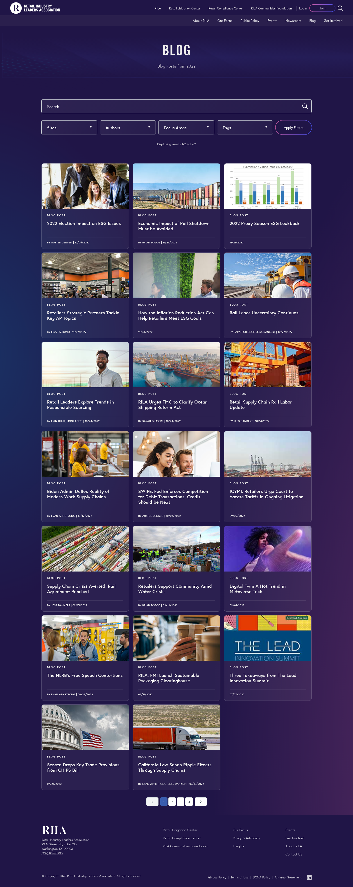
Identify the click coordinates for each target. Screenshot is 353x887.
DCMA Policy (262, 877)
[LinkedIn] (309, 877)
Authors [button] (113, 127)
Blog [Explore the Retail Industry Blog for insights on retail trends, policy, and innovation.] (312, 20)
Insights (238, 845)
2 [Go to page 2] (172, 801)
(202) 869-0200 (52, 853)
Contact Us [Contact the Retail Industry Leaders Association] (293, 854)
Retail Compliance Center (225, 8)
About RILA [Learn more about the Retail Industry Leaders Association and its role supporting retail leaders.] (201, 20)
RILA (158, 8)
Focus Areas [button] (175, 127)
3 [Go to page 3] (180, 801)
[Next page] (201, 801)
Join (322, 8)
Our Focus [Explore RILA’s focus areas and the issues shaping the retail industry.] (225, 20)
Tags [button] (227, 127)
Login (303, 8)
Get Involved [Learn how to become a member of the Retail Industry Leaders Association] (333, 20)
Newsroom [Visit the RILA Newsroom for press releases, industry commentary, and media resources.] (293, 20)
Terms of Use (240, 877)
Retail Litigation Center (184, 8)
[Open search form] (340, 8)
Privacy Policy (217, 877)
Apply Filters (293, 127)
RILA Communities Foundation (271, 8)
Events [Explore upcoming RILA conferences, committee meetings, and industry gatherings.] (290, 829)
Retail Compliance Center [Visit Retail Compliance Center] (182, 837)
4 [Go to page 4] (189, 801)
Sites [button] (52, 127)
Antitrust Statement (288, 877)
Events (272, 20)
